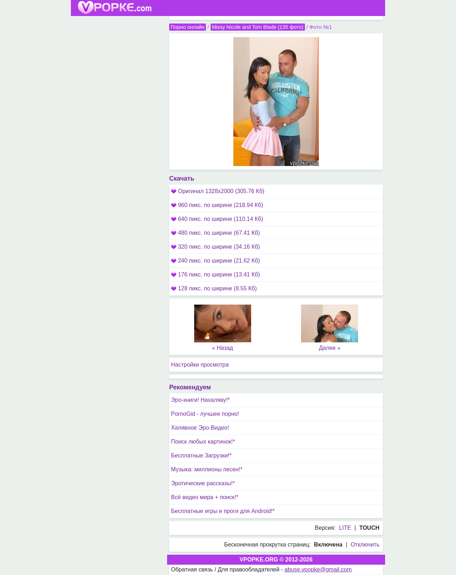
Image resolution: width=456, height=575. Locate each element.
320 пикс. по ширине (215, 247)
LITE (345, 528)
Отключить (365, 545)
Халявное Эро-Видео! (200, 428)
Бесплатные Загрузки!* (201, 455)
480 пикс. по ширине (215, 233)
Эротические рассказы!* (203, 483)
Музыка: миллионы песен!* (207, 469)
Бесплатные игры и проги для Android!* (223, 511)
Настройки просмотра (200, 365)
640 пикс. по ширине (217, 219)
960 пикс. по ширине (217, 205)
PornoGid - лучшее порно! (205, 414)
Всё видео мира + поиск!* (204, 497)
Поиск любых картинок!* (203, 442)
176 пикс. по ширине (215, 274)
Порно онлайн (187, 27)
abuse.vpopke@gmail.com (318, 569)
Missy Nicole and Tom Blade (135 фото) (258, 27)
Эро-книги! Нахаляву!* (200, 400)
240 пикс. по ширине (215, 261)
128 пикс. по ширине (214, 288)
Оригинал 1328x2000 (217, 191)
